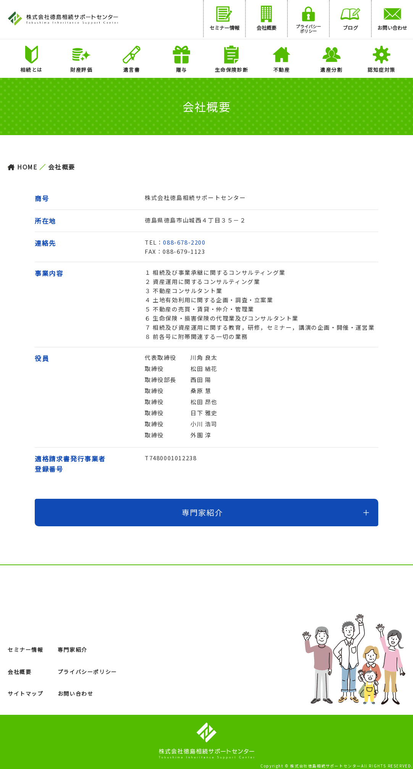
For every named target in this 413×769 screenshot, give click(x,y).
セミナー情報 (26, 649)
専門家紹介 (72, 649)
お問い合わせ (76, 693)
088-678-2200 (184, 242)
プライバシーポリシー (87, 671)
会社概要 (19, 671)
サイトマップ (26, 693)
